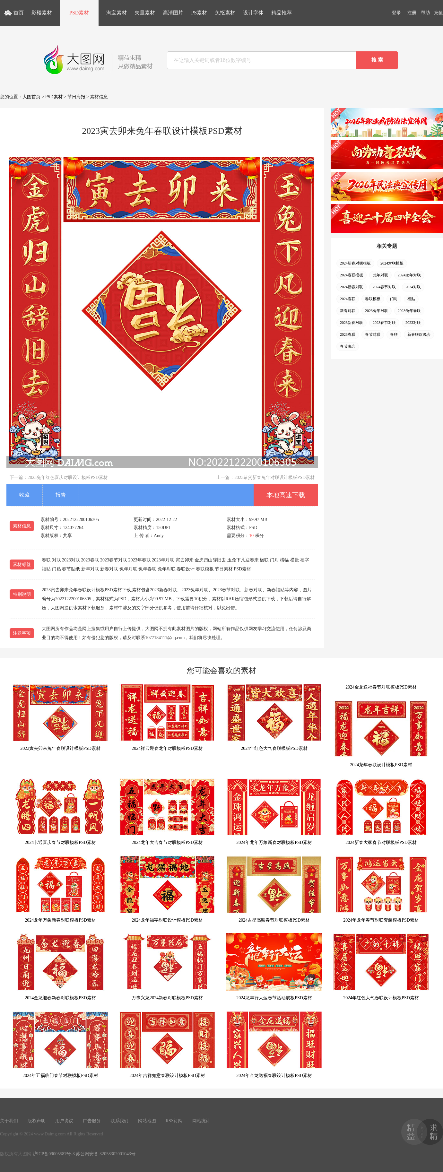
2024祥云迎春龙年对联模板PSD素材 (167, 717)
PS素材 (199, 12)
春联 (394, 334)
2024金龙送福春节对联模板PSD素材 (381, 687)
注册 (411, 12)
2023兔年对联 (376, 310)
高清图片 (173, 12)
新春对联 (347, 310)
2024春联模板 (351, 275)
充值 (438, 12)
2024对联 (413, 287)
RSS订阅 (174, 1120)
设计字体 (253, 12)
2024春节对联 (384, 287)
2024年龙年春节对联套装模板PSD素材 (381, 889)
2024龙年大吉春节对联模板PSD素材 (167, 811)
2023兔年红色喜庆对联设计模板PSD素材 (68, 477)
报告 (61, 495)
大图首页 (31, 96)
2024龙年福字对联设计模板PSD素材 (167, 889)
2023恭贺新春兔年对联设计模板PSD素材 (274, 477)
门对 (394, 299)
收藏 (24, 495)
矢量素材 (145, 12)
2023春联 (347, 334)
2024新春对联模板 (355, 263)
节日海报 (76, 96)
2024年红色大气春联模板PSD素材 (274, 717)
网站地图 (147, 1120)
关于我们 (9, 1120)
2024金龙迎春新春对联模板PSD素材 (60, 966)
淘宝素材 (116, 12)
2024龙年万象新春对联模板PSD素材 (60, 889)
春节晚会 (347, 346)
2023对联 (413, 322)
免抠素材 (225, 12)
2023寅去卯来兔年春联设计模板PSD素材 (60, 717)
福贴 (411, 299)
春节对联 (372, 334)
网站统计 (201, 1120)
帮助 (425, 12)
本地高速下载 (285, 495)
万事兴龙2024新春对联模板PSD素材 (167, 966)
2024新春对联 (351, 287)
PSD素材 (79, 12)
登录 (396, 12)
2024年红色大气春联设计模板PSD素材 (381, 966)
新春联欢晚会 (418, 334)
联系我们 (119, 1120)
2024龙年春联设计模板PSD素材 (381, 733)
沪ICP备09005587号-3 (54, 1153)
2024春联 (347, 299)
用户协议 (64, 1120)
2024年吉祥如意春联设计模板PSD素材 (167, 1044)
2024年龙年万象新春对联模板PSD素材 (274, 811)
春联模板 (372, 299)
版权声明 (37, 1120)
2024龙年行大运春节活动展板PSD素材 (274, 966)
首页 (18, 12)
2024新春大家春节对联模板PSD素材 (381, 811)
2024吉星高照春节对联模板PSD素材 (274, 889)
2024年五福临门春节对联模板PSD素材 (60, 1044)
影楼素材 (41, 12)
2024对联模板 (392, 263)
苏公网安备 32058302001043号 (105, 1153)
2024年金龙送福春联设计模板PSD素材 (274, 1044)
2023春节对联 (384, 322)
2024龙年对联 (409, 275)
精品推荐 (281, 12)
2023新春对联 (351, 322)
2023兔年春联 (409, 310)
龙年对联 (380, 275)
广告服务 (92, 1120)
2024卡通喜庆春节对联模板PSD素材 (60, 811)
